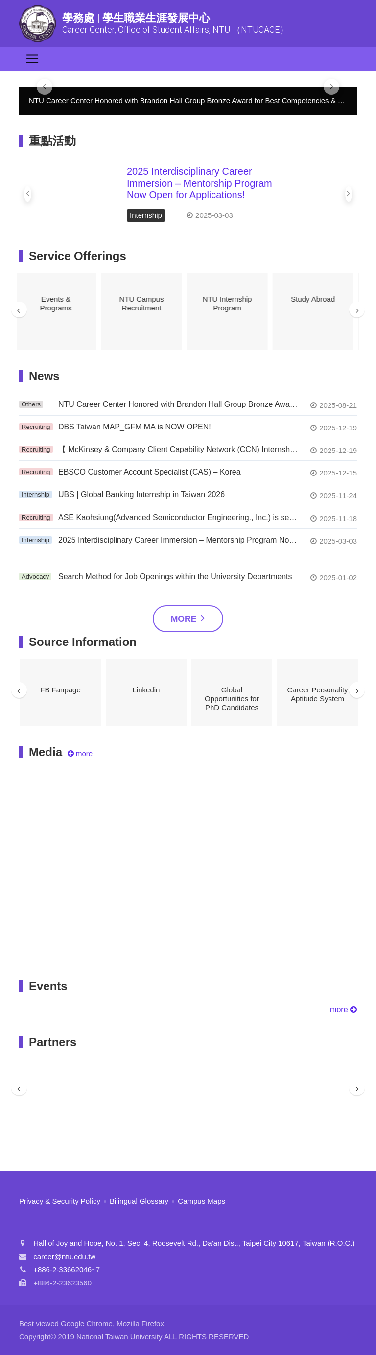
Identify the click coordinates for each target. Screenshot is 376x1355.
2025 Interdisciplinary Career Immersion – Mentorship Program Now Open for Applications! (199, 183)
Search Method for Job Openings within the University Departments (175, 576)
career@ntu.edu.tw (64, 1256)
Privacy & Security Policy (59, 1201)
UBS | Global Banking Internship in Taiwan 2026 (141, 494)
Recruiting (36, 426)
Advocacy (35, 576)
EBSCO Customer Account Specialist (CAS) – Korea (149, 472)
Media (45, 752)
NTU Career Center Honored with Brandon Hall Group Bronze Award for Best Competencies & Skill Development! (178, 404)
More (188, 618)
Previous (19, 309)
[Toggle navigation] (32, 58)
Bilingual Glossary (139, 1201)
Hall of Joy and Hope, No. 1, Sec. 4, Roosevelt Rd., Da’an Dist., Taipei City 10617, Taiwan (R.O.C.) (193, 1243)
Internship (146, 215)
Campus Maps (201, 1201)
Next (357, 309)
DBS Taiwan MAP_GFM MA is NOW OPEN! (134, 427)
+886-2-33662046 (62, 1269)
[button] (27, 194)
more (343, 1009)
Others (31, 404)
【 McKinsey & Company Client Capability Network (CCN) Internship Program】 (178, 449)
